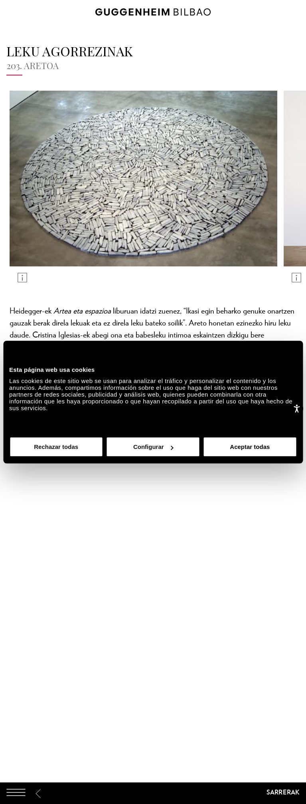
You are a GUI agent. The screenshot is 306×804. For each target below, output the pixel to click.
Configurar (153, 446)
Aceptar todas (250, 446)
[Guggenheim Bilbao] (153, 794)
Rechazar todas (56, 446)
